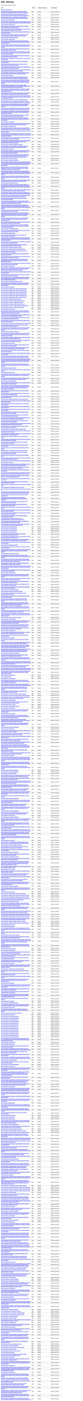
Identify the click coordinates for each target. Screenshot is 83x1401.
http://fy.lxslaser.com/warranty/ (8, 19)
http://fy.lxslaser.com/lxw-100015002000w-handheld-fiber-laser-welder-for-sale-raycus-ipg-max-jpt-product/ (15, 1127)
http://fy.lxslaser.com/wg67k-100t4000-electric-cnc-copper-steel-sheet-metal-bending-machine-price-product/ (15, 29)
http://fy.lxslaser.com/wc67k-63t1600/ (9, 1316)
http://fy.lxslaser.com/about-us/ (8, 1118)
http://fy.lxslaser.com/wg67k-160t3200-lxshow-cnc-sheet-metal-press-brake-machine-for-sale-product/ (15, 231)
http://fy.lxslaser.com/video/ (7, 1174)
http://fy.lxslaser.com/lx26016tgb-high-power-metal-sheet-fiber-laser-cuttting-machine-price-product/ (15, 778)
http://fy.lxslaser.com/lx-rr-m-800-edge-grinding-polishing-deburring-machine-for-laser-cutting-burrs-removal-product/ (14, 18)
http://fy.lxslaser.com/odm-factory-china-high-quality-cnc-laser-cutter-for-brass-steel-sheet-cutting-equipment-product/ (15, 73)
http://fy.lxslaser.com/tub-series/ (8, 1115)
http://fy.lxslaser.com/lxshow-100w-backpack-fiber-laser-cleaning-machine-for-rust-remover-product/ (16, 731)
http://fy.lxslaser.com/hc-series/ (8, 233)
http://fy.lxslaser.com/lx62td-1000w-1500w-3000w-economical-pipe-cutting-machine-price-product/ (15, 1194)
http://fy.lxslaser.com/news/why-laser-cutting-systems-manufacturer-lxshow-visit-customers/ (13, 534)
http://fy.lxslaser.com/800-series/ (8, 1322)
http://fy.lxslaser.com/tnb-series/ (8, 630)
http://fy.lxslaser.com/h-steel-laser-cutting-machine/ (12, 1347)
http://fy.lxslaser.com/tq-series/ (8, 39)
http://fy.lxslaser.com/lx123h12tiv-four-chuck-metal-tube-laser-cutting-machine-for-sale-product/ (15, 584)
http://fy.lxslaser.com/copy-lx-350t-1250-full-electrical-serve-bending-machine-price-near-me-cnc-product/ (14, 847)
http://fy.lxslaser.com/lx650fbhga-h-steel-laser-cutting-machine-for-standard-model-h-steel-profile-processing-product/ (15, 378)
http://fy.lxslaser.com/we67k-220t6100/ (10, 1124)
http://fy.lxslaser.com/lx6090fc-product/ (10, 856)
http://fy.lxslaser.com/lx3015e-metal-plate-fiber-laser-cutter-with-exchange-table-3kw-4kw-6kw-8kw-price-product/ (15, 633)
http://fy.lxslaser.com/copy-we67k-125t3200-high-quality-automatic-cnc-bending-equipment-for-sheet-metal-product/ (14, 12)
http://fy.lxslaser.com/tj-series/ (8, 926)
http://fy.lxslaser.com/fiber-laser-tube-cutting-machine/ (13, 893)
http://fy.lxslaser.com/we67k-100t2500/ (10, 817)
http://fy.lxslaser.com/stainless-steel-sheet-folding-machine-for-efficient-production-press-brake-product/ (15, 937)
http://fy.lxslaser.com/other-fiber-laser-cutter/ (11, 298)
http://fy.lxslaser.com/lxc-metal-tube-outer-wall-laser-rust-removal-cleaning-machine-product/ (14, 691)
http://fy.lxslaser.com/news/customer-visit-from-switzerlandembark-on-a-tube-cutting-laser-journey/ (13, 519)
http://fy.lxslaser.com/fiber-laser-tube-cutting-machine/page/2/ (15, 896)
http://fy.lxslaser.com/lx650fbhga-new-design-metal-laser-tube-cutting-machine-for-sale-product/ (15, 989)
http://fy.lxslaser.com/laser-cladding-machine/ (11, 844)
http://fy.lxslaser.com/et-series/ (8, 869)
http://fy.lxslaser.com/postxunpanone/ (9, 182)
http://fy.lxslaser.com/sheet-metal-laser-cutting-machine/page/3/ (15, 1188)
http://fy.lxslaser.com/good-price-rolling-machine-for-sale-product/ (16, 323)
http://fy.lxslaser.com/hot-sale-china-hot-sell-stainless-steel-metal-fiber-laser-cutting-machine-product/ (16, 242)
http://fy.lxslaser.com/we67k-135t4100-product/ (11, 591)
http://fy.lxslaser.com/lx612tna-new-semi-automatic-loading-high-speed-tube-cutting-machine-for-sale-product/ (15, 753)
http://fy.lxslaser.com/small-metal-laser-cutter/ (11, 1344)
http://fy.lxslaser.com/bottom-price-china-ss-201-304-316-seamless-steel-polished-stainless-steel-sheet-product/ (14, 1167)
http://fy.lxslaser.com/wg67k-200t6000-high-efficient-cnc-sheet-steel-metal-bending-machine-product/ (15, 318)
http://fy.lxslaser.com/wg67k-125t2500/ (10, 553)
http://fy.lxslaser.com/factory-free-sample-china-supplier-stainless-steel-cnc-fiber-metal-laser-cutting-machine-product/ (15, 15)
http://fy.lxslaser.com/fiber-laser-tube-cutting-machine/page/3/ (15, 895)
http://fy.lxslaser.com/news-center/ (9, 1349)
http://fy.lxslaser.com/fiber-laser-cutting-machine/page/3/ (14, 292)
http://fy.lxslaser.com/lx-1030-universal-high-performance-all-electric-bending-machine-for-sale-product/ (15, 739)
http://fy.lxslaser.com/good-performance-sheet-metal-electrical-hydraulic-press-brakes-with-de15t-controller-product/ (15, 1084)
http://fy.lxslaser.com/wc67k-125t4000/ (10, 727)
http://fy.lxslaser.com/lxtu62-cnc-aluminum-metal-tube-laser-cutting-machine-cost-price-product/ (14, 1170)
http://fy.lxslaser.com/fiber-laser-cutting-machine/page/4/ (14, 288)
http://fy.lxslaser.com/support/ (7, 1357)
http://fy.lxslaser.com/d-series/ (8, 637)
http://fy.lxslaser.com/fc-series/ (8, 309)
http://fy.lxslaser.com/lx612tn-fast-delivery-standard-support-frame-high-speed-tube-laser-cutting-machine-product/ (14, 35)
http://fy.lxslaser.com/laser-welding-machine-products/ (13, 921)
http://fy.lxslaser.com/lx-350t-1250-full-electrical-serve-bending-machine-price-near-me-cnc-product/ (15, 275)
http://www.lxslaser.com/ (6, 9)
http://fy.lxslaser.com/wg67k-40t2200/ (9, 1002)
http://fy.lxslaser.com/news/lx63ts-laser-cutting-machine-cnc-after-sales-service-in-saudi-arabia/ (15, 421)
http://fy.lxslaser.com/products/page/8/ (9, 1033)
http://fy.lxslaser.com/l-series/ (7, 1044)
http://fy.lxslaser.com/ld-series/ (8, 707)
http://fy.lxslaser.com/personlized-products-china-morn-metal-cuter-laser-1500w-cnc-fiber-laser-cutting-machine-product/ (15, 356)
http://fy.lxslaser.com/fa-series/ (8, 24)
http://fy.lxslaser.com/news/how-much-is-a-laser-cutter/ (13, 429)
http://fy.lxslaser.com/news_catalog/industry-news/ (12, 307)
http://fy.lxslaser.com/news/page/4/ (9, 526)
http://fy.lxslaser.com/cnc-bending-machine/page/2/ (12, 1314)
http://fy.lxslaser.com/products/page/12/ (10, 1021)
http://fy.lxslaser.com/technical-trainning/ (10, 706)
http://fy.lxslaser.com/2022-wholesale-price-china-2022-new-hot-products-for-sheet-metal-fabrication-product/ (15, 315)
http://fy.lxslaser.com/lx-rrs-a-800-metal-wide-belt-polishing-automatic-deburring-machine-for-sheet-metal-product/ (14, 147)
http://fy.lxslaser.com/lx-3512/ (7, 121)
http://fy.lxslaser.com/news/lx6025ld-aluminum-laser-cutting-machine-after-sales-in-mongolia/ (14, 412)
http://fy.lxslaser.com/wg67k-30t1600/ (9, 1309)
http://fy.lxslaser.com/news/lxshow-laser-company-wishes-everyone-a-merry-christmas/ (14, 442)
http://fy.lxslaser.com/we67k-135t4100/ (10, 1159)
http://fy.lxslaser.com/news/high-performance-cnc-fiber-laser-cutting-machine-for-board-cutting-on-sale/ (15, 522)
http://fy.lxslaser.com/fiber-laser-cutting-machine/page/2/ (14, 295)
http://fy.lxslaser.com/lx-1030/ (7, 287)
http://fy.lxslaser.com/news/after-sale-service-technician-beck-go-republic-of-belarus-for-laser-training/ (16, 537)
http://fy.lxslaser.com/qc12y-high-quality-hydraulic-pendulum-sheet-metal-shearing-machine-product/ (15, 27)
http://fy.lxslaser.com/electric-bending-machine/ (12, 144)
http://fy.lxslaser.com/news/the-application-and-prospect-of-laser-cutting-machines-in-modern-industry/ (16, 434)
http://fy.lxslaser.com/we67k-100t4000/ (10, 1280)
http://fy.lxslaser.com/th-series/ (8, 1221)
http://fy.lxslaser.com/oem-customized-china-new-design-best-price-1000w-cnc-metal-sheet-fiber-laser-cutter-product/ (15, 874)
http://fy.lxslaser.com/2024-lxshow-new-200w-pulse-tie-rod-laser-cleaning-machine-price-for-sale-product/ (16, 579)
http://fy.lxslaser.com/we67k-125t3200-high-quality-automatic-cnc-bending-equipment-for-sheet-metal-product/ (15, 115)
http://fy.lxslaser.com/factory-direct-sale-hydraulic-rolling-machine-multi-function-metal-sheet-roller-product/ (14, 1384)
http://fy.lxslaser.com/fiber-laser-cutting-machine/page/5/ (14, 297)
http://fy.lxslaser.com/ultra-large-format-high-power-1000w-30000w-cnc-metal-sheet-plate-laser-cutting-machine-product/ (15, 1378)
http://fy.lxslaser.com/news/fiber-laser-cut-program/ (12, 487)
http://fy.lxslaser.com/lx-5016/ (7, 755)
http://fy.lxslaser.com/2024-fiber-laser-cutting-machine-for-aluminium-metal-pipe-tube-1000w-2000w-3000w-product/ (14, 77)
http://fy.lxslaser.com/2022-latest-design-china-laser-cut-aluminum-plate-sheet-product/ (14, 235)
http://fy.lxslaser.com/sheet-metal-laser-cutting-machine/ (14, 1185)
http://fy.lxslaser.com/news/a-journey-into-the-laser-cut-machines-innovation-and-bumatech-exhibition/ (16, 458)
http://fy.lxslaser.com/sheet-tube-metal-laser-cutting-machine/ (15, 916)
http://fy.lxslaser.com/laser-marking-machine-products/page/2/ (15, 1132)
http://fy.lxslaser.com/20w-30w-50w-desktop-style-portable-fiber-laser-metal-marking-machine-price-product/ (15, 341)
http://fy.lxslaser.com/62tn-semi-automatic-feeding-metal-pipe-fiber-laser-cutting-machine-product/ (15, 1204)
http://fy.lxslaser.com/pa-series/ (8, 675)
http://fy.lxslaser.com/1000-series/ (8, 1192)
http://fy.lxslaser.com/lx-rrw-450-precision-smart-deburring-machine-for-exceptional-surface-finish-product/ (14, 880)
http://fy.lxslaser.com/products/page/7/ (9, 1026)
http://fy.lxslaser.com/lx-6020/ (7, 983)
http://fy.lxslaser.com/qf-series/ (8, 1215)
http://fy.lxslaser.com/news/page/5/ (9, 532)
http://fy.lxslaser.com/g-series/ (8, 343)
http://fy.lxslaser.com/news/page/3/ (9, 528)
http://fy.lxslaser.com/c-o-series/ (8, 704)
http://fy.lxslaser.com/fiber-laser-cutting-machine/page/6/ (14, 290)
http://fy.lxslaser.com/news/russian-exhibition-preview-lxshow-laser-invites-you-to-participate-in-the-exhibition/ (15, 467)
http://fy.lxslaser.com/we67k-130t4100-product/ (11, 281)
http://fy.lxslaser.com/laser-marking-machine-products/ (13, 1130)
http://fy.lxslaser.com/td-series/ (8, 815)
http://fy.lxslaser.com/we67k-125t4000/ (10, 852)
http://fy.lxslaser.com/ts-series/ (8, 1365)
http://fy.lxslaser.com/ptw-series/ (8, 619)
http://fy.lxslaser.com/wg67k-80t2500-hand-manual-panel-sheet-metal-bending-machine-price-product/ (15, 257)
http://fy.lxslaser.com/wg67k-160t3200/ (10, 589)
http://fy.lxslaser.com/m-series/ (8, 840)
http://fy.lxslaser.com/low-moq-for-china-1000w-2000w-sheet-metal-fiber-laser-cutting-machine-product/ (15, 563)
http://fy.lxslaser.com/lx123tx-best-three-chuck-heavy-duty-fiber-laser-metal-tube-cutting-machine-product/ (15, 1172)
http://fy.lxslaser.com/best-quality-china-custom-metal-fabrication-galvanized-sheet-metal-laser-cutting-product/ (16, 1286)
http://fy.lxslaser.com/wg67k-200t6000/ (10, 1211)
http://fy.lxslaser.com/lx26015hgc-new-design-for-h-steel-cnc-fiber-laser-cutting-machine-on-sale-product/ (15, 628)
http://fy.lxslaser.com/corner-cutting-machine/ (11, 1013)
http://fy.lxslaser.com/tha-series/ (8, 1042)
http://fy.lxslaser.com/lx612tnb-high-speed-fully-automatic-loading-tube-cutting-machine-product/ (14, 64)
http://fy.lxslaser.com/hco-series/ (8, 948)
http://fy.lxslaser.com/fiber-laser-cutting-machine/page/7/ (14, 293)
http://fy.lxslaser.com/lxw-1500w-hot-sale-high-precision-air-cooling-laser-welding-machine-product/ (14, 702)
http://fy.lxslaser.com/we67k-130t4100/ (10, 331)
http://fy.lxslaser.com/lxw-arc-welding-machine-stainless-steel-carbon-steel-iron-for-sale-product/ (15, 345)
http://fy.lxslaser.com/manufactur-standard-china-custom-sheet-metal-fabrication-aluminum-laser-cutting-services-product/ (15, 93)
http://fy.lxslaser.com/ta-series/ (8, 1102)
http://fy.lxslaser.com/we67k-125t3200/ (10, 160)
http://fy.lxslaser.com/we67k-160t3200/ (10, 810)
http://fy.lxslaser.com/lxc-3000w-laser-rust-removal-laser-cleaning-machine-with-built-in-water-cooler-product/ (14, 805)
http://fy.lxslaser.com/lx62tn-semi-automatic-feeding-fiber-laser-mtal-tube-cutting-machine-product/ (15, 1359)
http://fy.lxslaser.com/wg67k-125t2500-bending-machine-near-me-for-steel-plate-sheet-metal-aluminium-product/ (15, 1154)
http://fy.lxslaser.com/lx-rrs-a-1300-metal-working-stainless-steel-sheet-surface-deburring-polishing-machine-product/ (16, 190)
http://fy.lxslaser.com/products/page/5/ (9, 1035)
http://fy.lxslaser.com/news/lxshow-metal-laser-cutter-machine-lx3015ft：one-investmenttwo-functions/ (15, 476)
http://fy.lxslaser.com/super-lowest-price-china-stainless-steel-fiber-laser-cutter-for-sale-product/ (15, 854)
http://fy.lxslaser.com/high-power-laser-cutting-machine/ (13, 693)
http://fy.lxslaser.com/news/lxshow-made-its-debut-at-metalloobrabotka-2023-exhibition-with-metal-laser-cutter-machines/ (14, 498)
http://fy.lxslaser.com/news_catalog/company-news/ (13, 303)
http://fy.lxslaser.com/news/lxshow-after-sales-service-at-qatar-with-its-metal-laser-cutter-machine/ (15, 394)
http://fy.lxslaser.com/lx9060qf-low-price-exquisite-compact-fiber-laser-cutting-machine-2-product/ (15, 1157)
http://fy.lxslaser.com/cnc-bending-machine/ (11, 1311)
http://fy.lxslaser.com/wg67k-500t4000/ (10, 771)
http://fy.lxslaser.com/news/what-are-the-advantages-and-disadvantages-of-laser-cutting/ (14, 505)
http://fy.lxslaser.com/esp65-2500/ (8, 773)
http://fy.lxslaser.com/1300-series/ (8, 380)
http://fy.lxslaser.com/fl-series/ (8, 266)
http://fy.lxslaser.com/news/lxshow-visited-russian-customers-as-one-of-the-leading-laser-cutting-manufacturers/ (15, 524)
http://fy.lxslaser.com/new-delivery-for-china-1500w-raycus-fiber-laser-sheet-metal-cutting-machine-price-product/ (15, 611)
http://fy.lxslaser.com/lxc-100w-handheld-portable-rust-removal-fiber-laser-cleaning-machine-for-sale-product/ (15, 1209)
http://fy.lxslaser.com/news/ (7, 462)
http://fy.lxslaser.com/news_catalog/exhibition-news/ (13, 300)
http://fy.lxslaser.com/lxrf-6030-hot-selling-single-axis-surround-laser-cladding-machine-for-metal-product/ (15, 222)
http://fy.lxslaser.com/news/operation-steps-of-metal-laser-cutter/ (15, 460)
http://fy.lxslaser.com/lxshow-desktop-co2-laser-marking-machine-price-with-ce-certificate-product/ (14, 1355)
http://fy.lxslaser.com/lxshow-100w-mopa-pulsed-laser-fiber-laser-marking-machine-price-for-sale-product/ (16, 138)
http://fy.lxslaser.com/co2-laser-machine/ (10, 934)
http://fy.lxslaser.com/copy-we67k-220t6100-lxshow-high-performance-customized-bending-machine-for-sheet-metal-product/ (14, 1010)
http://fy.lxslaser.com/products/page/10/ (10, 1029)
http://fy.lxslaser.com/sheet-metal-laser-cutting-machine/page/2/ (15, 1190)
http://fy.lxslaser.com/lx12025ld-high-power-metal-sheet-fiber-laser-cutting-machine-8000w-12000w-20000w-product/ (15, 813)
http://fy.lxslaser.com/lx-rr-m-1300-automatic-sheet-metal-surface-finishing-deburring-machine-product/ (16, 1320)
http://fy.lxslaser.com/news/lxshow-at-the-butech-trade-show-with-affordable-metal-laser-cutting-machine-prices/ (16, 424)
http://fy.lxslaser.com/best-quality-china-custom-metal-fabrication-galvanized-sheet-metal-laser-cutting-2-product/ (16, 70)
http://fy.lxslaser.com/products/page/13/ (10, 1036)
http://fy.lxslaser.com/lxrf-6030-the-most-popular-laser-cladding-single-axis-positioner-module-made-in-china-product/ (15, 196)
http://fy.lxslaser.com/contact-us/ (8, 678)
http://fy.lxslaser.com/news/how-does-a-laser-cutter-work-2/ (14, 399)
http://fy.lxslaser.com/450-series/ (8, 126)
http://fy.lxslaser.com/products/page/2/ (9, 1028)
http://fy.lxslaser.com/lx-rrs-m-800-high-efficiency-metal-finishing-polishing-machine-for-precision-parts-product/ (16, 734)
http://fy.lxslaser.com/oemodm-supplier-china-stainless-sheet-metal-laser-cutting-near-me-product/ (15, 210)
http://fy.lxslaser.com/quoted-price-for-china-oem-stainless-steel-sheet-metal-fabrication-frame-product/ (15, 67)
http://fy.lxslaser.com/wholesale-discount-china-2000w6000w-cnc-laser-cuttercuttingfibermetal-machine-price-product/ (15, 789)
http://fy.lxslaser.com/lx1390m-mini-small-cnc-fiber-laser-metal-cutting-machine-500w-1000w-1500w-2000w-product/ (15, 919)
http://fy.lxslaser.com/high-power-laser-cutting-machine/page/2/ (15, 695)
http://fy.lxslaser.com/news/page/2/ (9, 530)
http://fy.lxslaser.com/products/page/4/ (9, 1019)
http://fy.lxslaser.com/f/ (6, 676)
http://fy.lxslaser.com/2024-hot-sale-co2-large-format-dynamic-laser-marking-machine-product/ (15, 1299)
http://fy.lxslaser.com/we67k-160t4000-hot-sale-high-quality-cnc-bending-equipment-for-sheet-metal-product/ (15, 1329)
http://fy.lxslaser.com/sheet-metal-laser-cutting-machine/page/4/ (15, 1187)
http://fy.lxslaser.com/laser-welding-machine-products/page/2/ (15, 922)
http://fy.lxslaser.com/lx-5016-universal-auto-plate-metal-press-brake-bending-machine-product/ (15, 49)
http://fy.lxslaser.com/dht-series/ (8, 572)
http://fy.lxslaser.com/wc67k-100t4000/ (10, 1279)
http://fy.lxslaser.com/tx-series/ (8, 1007)
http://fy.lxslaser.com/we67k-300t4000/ (10, 1064)
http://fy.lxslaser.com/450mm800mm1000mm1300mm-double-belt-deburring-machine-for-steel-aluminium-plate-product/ (15, 625)
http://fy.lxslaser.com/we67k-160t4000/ (10, 798)
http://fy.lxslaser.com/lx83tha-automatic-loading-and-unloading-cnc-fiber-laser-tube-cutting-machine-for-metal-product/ (15, 666)
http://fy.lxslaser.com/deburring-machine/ (10, 653)
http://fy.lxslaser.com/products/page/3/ (9, 1024)
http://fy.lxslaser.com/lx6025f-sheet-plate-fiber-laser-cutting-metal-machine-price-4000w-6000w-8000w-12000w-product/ (15, 842)
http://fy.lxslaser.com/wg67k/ (7, 148)
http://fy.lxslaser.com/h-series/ (8, 1117)
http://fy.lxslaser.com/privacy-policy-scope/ (10, 1350)
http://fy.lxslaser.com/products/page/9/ (9, 1031)
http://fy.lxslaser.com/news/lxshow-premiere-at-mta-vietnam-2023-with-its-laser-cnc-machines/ (15, 427)
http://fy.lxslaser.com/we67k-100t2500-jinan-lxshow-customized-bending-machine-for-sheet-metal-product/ (15, 338)
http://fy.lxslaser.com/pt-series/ (8, 1066)
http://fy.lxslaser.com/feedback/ (8, 1288)
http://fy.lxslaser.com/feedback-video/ (9, 228)
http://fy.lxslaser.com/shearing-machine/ (10, 901)
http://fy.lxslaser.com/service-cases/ (9, 158)
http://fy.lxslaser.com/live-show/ (8, 950)
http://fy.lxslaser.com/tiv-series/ (8, 713)
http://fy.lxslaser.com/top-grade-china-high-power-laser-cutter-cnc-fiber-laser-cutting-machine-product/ (15, 1228)
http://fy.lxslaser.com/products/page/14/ (10, 1016)
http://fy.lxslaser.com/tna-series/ (8, 1327)
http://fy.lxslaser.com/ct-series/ (8, 1206)
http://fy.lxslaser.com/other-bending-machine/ (11, 1129)
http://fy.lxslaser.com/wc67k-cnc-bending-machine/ (12, 968)
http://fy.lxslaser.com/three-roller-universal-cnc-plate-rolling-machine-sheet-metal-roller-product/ (14, 325)
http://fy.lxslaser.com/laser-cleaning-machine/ (11, 247)
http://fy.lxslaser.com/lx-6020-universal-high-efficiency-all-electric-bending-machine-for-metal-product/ (16, 264)
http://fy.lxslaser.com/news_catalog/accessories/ (12, 302)
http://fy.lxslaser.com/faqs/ (7, 75)
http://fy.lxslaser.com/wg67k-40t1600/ (9, 770)
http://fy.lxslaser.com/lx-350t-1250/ (9, 1059)
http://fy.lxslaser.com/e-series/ (8, 963)
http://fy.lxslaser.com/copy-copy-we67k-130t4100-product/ (14, 99)
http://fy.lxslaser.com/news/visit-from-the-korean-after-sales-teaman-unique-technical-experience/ (14, 415)
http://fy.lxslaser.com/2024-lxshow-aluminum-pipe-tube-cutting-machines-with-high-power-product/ (15, 56)
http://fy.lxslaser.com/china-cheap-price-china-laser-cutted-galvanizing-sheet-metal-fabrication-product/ (14, 655)
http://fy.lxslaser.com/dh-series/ (8, 1372)
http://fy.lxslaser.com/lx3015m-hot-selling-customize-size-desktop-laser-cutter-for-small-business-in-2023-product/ (14, 1257)
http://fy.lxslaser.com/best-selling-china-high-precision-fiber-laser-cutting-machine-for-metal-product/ (16, 383)
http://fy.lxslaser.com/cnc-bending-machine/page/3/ (12, 1312)
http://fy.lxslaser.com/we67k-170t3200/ (10, 1220)
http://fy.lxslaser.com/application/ (8, 700)
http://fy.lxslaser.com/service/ (7, 1001)
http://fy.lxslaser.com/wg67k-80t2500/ (9, 1345)
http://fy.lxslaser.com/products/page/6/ (9, 1023)
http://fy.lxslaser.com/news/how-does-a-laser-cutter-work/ (14, 450)
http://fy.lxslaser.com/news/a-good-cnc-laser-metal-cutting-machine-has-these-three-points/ (14, 502)
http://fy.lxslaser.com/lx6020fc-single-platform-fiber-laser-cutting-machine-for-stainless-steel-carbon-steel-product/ (15, 899)
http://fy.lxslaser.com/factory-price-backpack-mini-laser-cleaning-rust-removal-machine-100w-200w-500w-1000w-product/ (15, 643)
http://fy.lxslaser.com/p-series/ (8, 372)
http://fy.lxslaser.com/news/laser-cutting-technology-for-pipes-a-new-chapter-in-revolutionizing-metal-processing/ (15, 418)
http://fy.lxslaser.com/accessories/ (8, 367)
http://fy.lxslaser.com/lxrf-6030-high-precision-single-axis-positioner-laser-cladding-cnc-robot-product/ (14, 245)
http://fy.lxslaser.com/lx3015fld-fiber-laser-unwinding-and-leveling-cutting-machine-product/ (14, 1052)
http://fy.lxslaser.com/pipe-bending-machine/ (11, 617)
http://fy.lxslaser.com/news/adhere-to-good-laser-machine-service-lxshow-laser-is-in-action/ (14, 453)
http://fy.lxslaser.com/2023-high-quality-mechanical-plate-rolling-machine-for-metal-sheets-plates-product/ (15, 952)
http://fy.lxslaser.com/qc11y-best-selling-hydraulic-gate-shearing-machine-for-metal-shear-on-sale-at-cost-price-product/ (15, 180)
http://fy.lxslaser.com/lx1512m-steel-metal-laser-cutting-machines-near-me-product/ (13, 593)
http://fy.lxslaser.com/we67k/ (7, 1297)
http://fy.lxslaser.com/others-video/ (9, 1317)
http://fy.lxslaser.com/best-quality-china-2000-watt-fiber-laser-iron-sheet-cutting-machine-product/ (15, 582)
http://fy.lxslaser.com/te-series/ (8, 891)
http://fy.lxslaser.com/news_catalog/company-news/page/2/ (14, 305)
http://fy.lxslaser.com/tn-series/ (8, 924)
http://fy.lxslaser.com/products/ (8, 1014)
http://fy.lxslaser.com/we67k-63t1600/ (9, 886)
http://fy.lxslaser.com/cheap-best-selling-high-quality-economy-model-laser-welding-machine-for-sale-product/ (15, 961)
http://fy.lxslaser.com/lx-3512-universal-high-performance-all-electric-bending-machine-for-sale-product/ (15, 1240)
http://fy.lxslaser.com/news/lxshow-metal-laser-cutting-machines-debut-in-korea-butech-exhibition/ (15, 440)
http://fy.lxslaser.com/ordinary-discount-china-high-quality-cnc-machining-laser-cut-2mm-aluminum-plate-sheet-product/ (15, 1335)
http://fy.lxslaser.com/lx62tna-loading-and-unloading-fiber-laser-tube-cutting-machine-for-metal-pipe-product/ (15, 1325)
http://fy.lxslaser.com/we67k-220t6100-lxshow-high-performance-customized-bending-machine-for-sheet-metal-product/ (16, 124)
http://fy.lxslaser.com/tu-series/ (8, 1086)
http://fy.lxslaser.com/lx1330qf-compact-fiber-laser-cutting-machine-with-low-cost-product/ (14, 251)
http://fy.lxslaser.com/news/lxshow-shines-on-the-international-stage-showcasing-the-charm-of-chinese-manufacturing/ (15, 540)
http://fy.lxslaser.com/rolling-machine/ (9, 37)
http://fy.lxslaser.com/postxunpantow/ (9, 545)
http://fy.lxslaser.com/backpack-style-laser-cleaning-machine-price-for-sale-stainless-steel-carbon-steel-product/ (15, 348)
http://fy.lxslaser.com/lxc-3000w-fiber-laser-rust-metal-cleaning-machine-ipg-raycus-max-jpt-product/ (15, 859)
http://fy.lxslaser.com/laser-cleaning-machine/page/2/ (13, 249)
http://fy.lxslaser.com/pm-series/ (8, 1261)
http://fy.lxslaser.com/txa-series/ (8, 1277)
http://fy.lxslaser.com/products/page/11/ (10, 1018)
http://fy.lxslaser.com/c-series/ (8, 1352)
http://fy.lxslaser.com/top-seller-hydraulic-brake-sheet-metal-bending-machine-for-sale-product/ (14, 1147)
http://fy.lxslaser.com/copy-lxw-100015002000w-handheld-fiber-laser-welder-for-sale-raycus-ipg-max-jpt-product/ (15, 698)
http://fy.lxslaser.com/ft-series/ (8, 728)
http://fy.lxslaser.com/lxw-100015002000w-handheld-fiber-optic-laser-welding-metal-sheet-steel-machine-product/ (15, 742)
